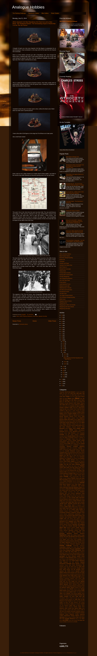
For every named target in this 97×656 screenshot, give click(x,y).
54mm (83, 400)
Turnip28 (82, 603)
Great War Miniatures (73, 487)
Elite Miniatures (81, 461)
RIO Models (71, 566)
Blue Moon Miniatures (71, 425)
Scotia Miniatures (63, 575)
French (73, 478)
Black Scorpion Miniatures (68, 422)
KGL (77, 508)
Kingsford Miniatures (68, 511)
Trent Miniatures (66, 603)
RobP (83, 566)
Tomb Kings (78, 600)
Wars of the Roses (80, 617)
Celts (77, 436)
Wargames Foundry (74, 614)
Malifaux (75, 521)
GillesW (64, 484)
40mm (75, 400)
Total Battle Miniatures (73, 602)
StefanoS (72, 587)
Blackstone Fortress (71, 424)
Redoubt (82, 562)
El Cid (76, 461)
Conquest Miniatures (79, 446)
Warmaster (62, 617)
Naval (68, 535)
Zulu (73, 621)
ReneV (73, 563)
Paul (78, 547)
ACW (75, 403)
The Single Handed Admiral (66, 295)
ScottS (75, 575)
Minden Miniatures (80, 527)
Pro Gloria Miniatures (71, 556)
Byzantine (79, 431)
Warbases (78, 611)
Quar (83, 557)
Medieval (82, 524)
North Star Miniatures (79, 536)
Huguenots (82, 494)
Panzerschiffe (75, 545)
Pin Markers (82, 553)
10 (62, 385)
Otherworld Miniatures (75, 544)
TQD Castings (82, 602)
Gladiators (68, 484)
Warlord (77, 615)
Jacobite (82, 502)
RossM (78, 568)
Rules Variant (63, 569)
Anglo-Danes (75, 407)
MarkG (79, 522)
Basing (75, 416)
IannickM (73, 497)
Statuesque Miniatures (72, 586)
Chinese (78, 440)
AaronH (81, 401)
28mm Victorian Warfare (65, 254)
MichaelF (75, 525)
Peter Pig (67, 551)
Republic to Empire (80, 563)
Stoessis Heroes (77, 588)
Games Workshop (67, 481)
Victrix (66, 608)
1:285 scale (79, 393)
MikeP (79, 525)
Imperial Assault (71, 499)
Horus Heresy (72, 494)
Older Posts (52, 321)
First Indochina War (72, 470)
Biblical (79, 419)
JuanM (66, 506)
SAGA (68, 571)
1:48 (63, 395)
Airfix (79, 404)
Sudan (82, 590)
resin (70, 565)
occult (83, 539)
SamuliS (78, 571)
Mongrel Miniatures (64, 530)
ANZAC (75, 409)
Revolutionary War (80, 565)
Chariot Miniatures (63, 440)
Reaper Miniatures (80, 560)
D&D (77, 452)
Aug (64, 350)
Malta (78, 521)
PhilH (75, 551)
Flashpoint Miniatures (71, 471)
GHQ (61, 484)
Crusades (78, 450)
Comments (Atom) (23, 324)
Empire (61, 462)
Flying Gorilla (63, 270)
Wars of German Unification (70, 617)
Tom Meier (74, 600)
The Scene (71, 596)
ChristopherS (63, 442)
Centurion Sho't (82, 436)
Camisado (62, 261)
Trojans (72, 603)
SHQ (83, 578)
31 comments (30, 314)
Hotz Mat (78, 494)
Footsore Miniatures (64, 473)
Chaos (76, 439)
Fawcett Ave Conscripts (65, 269)
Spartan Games (75, 583)
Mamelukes (82, 521)
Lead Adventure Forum (65, 284)
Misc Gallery (45, 13)
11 (62, 383)
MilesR (61, 527)
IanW (77, 497)
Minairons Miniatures (71, 527)
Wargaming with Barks (65, 308)
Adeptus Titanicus (81, 403)
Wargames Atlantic (71, 612)
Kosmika (61, 514)
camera (77, 433)
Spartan (70, 583)
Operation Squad (81, 542)
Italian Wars (71, 502)
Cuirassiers (62, 452)
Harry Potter (76, 491)
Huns (65, 496)
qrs (77, 557)
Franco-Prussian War (76, 476)
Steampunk (79, 586)
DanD (64, 453)
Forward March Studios (65, 272)
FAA (66, 466)
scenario (72, 574)
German (82, 482)
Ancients (62, 407)
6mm (61, 401)
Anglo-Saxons (82, 407)
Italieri (75, 502)
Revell (73, 565)
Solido (69, 581)
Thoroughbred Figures (64, 597)
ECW (65, 461)
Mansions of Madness (65, 522)
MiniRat (68, 528)
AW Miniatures (63, 415)
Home (35, 321)
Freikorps (69, 478)
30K (84, 398)
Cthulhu (83, 450)
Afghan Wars (65, 404)
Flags (77, 470)
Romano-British (73, 568)
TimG (79, 599)
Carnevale (61, 436)
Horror (67, 494)
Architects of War (64, 410)
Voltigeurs (69, 609)
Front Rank (65, 479)
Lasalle (65, 515)
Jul (63, 352)
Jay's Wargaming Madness (66, 278)
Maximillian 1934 (76, 524)
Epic (70, 464)
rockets (61, 568)
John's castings (67, 505)
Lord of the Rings (75, 520)
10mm (64, 396)
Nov (64, 344)
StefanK (68, 587)
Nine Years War (67, 536)
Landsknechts (78, 514)
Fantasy (82, 466)
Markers (75, 522)
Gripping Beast (77, 488)
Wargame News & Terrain (66, 301)
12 (62, 381)
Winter (83, 618)
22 (62, 323)
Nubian (64, 539)
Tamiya (64, 593)
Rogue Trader (66, 568)
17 (62, 333)
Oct (64, 346)
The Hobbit (74, 594)
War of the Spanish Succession (69, 611)
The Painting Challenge (19, 13)
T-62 (77, 591)
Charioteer (70, 440)
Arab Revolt (81, 409)
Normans (73, 536)
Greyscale (71, 488)
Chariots (74, 440)
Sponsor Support (81, 584)
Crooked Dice (82, 449)
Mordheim (76, 530)
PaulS (63, 548)
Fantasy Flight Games (64, 467)
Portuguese (79, 554)
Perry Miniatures (76, 550)
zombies (65, 621)
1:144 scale (64, 393)
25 (62, 317)
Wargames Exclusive (79, 612)
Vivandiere (65, 609)
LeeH (65, 518)
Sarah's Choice (63, 572)
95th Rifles (67, 401)
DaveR (64, 455)
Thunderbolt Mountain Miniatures (66, 599)
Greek (80, 487)
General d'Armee (76, 482)
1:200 (68, 393)
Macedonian (62, 521)
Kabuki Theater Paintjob (79, 506)
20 (62, 327)
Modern (83, 528)
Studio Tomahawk (77, 590)
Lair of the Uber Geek (65, 280)
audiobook (65, 413)
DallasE (61, 453)
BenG (72, 419)
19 (62, 329)
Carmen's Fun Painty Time (66, 265)
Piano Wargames (81, 551)
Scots (69, 575)
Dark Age (68, 453)
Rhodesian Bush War (64, 566)
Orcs (65, 544)
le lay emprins (63, 282)
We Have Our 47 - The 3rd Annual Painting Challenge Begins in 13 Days (75, 184)
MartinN (83, 522)
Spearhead (82, 583)
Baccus (75, 415)
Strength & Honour (70, 590)
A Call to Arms (73, 401)
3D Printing (65, 400)
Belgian (65, 419)
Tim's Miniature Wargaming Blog (67, 297)
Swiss (67, 591)
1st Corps (65, 398)
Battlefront (82, 418)
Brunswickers (81, 430)
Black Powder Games (65, 255)
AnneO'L (72, 409)
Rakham (81, 559)
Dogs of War (76, 456)
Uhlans (70, 605)
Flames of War (63, 471)
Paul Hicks (35, 316)
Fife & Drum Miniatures (67, 468)
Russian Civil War (71, 569)
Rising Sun (76, 566)
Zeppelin (61, 621)
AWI (70, 415)
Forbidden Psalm (72, 473)
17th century (72, 396)
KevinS (74, 508)
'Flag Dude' (62, 392)
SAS (76, 572)
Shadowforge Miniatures (69, 578)
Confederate (76, 445)
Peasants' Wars (68, 548)
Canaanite (82, 433)
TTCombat (78, 603)
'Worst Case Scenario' (70, 392)
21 (62, 325)
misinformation (77, 528)
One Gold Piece (74, 542)
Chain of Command (69, 437)
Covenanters (74, 447)
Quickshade (71, 559)
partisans (68, 547)
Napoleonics (63, 535)
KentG (63, 508)
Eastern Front (79, 459)
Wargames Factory (64, 614)
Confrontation (82, 444)
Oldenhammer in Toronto (65, 287)
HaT (66, 493)
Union (74, 605)
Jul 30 (65, 354)
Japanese (70, 503)
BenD (69, 419)
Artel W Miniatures (73, 412)
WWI (64, 620)
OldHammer (68, 542)
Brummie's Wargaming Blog (66, 257)
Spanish (83, 581)
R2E (75, 559)
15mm (67, 396)
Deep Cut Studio (72, 455)
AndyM (70, 407)
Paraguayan (82, 545)
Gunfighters (73, 490)
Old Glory (77, 541)
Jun (64, 366)
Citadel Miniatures (71, 442)
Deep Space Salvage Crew (72, 156)
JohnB (73, 505)
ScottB (72, 575)
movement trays (63, 531)
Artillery (79, 412)
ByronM (75, 431)
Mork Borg (82, 530)
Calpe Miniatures (72, 433)
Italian (67, 502)
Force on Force (79, 473)
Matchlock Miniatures (68, 524)
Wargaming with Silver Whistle (67, 306)
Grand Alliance (66, 485)
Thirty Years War (80, 596)
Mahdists (71, 521)
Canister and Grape (64, 263)
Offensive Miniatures (70, 541)
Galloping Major (71, 479)
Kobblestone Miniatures (76, 512)
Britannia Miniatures (64, 430)
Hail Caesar (78, 490)
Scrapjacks (79, 575)
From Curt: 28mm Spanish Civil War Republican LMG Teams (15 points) (74, 231)
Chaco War (62, 437)
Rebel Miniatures (64, 562)
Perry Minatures (67, 550)
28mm (17, 316)
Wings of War (78, 618)
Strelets (64, 590)
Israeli (83, 500)
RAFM (78, 559)
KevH (67, 508)
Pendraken (77, 548)
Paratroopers (63, 547)
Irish (64, 500)
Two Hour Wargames (64, 605)
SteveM (71, 589)
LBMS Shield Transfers (77, 515)
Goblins (72, 484)
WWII (66, 620)
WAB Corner (63, 299)
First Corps (65, 470)
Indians (61, 500)
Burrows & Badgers (69, 431)
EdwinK (68, 461)
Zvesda (75, 621)
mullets (69, 531)
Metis (61, 525)
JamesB (61, 503)
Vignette (76, 608)
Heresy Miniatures (71, 493)
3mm (70, 400)
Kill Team (69, 509)
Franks (83, 476)
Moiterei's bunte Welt (64, 286)
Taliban (61, 593)
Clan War (82, 442)
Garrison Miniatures (69, 482)
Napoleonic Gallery (33, 13)
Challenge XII (62, 439)
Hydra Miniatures (63, 497)
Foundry (66, 476)
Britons (75, 430)
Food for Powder (81, 471)
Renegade (68, 563)
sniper (66, 581)
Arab (78, 409)
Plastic (64, 554)
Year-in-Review (74, 620)
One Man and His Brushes (66, 289)
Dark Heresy (73, 453)
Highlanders (78, 493)
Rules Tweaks (55, 13)
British (71, 430)
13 (62, 379)
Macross (67, 521)
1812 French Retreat (80, 396)
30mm (61, 400)
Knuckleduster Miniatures (65, 512)
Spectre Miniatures (64, 584)
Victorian (75, 606)
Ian (67, 497)
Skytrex (82, 580)
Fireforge (78, 468)
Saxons (61, 574)
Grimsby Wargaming (64, 276)
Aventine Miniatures (81, 413)
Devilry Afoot (62, 456)
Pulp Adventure (70, 557)
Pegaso (73, 548)
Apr (64, 370)
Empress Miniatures (27, 316)
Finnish (74, 468)
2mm (81, 398)
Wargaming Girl (63, 303)
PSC (65, 557)
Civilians (77, 442)
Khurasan (81, 508)
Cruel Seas (62, 450)
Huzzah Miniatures (81, 496)
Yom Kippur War (81, 620)
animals (68, 409)
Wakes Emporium (77, 609)
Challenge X (76, 437)
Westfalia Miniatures (70, 618)
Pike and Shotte (76, 553)
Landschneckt (71, 514)
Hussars (69, 496)
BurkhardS (62, 431)
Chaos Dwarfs (81, 439)
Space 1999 (77, 581)
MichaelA (70, 525)
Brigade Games (72, 428)
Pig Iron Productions (69, 553)
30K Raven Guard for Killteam (68, 21)
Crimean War (65, 449)
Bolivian (83, 425)
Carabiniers (82, 434)
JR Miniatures (78, 505)
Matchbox (61, 524)
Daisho (83, 452)
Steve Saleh (66, 588)
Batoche (79, 416)
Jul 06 (65, 361)
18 (62, 331)
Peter (64, 551)
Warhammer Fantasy (69, 615)
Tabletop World (81, 591)
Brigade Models (81, 428)
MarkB (71, 522)
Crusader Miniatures (70, 450)
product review (81, 556)
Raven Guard (68, 560)
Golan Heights (78, 484)
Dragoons (69, 458)
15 (62, 338)
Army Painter (66, 412)
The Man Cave (63, 293)
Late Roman (69, 515)
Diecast (67, 456)
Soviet (72, 581)
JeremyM (75, 503)
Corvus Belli (69, 447)
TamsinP (68, 593)
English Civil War (64, 464)
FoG (76, 471)
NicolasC (61, 536)
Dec (64, 341)
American (72, 406)
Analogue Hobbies (28, 7)
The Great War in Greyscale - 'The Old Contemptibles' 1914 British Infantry (75, 241)
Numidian (79, 539)
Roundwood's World (64, 291)
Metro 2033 (65, 525)
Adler (61, 404)
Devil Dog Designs (80, 455)
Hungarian (62, 496)
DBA (68, 455)
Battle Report (67, 418)
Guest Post (67, 490)
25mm (73, 398)
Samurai (82, 571)
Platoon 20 (68, 554)
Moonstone (71, 530)
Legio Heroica (70, 518)
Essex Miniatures (76, 464)
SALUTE (73, 571)
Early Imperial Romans (69, 459)
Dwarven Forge (77, 458)
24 (62, 319)
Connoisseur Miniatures (65, 446)
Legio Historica (77, 518)
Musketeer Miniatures (66, 533)
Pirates (61, 554)
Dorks (65, 458)
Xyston (70, 620)
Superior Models (63, 591)
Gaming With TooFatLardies (66, 274)
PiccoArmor (62, 553)
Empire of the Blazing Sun (68, 462)
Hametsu (65, 491)
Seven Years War (76, 577)
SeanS (83, 575)
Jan (64, 376)
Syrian (74, 591)
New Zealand (74, 535)
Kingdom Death (75, 509)
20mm (69, 398)
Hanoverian (70, 491)
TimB (76, 599)
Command (62, 445)
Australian (70, 413)
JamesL (65, 503)
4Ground (79, 400)
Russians (78, 569)
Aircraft (76, 404)
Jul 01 (65, 363)
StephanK (77, 587)
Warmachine (82, 615)
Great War (65, 487)
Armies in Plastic (71, 410)
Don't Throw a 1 (63, 267)
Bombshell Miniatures (76, 426)
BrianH (66, 428)
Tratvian (61, 603)
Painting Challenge (66, 545)
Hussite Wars (73, 496)
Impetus (77, 499)
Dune (73, 458)
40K (72, 400)
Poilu (72, 554)
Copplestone (63, 447)
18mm (61, 398)
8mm (63, 401)
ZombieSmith (69, 621)
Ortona (67, 544)
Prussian (62, 557)
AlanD (81, 404)
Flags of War (81, 470)
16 (62, 335)
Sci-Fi (83, 574)
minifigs (64, 528)
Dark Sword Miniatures (80, 453)
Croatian (70, 449)
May (64, 368)
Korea (83, 512)
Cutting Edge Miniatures (71, 452)
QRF (75, 557)
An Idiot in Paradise (80, 406)
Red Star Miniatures (74, 562)
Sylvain (71, 591)
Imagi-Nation (82, 497)
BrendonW (62, 428)
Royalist (82, 568)
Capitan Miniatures (75, 434)
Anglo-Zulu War (63, 409)
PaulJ (61, 548)
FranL (61, 478)
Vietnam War (71, 608)
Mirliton (72, 528)
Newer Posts (17, 321)
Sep (64, 348)
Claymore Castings (63, 443)
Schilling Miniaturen (78, 574)
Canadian (62, 434)
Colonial (83, 443)
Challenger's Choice (70, 439)
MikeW (83, 525)
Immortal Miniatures (64, 499)
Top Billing (65, 602)
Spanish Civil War (43, 316)
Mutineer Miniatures (79, 533)
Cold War (78, 443)
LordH (80, 520)
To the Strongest (68, 600)
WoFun (61, 620)
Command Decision (69, 444)
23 (62, 321)
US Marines (78, 605)
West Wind (62, 618)
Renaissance (63, 563)
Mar (64, 372)
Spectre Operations (73, 584)
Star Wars (65, 586)
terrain (79, 593)
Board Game (78, 425)
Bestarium (76, 419)
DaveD (61, 455)
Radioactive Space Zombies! (73, 210)
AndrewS (66, 407)
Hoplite (64, 494)
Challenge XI (81, 437)
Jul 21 (65, 356)
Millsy (65, 527)
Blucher (65, 425)
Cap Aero (67, 434)
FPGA (70, 476)
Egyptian (73, 461)
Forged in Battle (73, 474)
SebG (61, 577)
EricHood (64, 652)
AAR (78, 401)
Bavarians (62, 419)
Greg (67, 488)
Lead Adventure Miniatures (71, 517)
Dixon (71, 456)
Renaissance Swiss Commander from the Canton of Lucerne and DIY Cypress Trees (75, 166)
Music (83, 531)
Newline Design (80, 535)
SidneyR (61, 580)
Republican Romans (64, 565)
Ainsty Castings (71, 404)
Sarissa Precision (71, 572)
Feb (64, 374)
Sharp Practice (78, 578)
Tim (73, 599)
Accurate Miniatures (69, 403)
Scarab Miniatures (66, 574)
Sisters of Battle (67, 580)
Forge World (66, 474)
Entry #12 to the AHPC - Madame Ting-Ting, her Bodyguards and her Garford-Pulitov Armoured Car (74, 221)
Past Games (73, 547)
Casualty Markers (71, 436)
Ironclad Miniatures (69, 500)
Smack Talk (62, 581)
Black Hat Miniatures (77, 421)
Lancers (65, 514)
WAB (72, 609)
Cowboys (80, 447)
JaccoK (79, 502)
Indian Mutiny (81, 499)
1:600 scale (73, 395)
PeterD (72, 551)
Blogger (74, 652)
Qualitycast (80, 557)
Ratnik (64, 560)
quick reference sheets (64, 559)
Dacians (80, 452)
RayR (73, 560)
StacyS (61, 585)
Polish (75, 554)
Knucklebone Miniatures (79, 511)
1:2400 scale (72, 393)
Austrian (74, 413)
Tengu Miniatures (74, 593)
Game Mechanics (77, 479)
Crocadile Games (75, 449)
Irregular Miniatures (77, 500)
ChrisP (83, 440)
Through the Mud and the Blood (77, 597)
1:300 (83, 393)
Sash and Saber (80, 572)
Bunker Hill (62, 259)
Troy (75, 603)
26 (62, 315)
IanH (70, 497)
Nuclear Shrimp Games (72, 539)
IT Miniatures (62, 502)
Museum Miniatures (76, 531)
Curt (66, 452)
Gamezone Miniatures (76, 481)
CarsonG (65, 436)
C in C (83, 431)
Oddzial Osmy (63, 541)
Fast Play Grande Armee (75, 467)
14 (62, 340)
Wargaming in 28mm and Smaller (67, 304)
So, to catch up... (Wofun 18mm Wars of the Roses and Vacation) (75, 192)
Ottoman (83, 544)
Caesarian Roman (63, 433)
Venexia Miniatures (69, 606)
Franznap (64, 478)
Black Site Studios (78, 422)
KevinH (70, 508)
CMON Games (73, 443)
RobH (80, 566)
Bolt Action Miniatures (65, 426)
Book (21, 316)
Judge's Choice (71, 506)
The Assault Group (68, 594)
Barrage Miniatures (64, 416)
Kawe (61, 508)
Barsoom (71, 416)
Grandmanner (74, 485)
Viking (79, 608)
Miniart (61, 528)
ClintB (68, 443)
